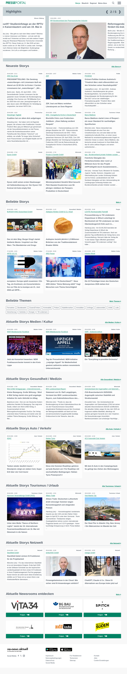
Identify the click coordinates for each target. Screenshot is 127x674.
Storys (77, 3)
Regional (93, 3)
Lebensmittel (106, 311)
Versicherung (27, 315)
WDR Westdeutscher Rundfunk (18, 335)
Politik (40, 78)
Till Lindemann (60, 315)
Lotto (17, 315)
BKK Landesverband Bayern (56, 392)
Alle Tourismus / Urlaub (111, 492)
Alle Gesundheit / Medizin (111, 383)
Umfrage (95, 311)
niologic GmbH (90, 558)
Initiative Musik (90, 257)
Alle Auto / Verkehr (113, 435)
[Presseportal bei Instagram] (23, 662)
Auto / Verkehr (38, 442)
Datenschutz (50, 667)
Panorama (78, 116)
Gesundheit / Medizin (114, 18)
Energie (48, 315)
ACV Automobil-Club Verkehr (95, 445)
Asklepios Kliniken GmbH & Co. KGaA (59, 215)
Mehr (118, 206)
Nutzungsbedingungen (54, 664)
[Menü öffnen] (119, 3)
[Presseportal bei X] (20, 662)
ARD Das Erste (12, 80)
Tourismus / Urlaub (114, 116)
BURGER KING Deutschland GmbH (20, 215)
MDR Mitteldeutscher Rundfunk (57, 335)
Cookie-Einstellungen (101, 667)
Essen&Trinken (36, 311)
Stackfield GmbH (13, 558)
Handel (40, 156)
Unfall (9, 315)
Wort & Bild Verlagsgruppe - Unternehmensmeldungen (26, 392)
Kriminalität (49, 311)
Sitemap (73, 667)
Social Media (50, 669)
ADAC (9, 445)
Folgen (24, 620)
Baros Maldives (90, 119)
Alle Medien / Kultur (113, 326)
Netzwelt (39, 556)
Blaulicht (85, 3)
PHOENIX (88, 80)
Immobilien (84, 311)
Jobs (95, 664)
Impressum (49, 662)
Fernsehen (11, 311)
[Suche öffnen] (113, 3)
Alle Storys (116, 71)
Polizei (59, 311)
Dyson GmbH (12, 159)
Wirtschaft (78, 156)
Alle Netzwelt (115, 549)
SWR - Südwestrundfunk (93, 335)
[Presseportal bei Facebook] (18, 662)
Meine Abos (102, 3)
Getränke (38, 315)
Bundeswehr (23, 311)
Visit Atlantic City (91, 502)
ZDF (47, 80)
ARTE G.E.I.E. (12, 257)
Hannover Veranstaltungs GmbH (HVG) (21, 502)
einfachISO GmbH (52, 558)
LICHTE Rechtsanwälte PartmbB (96, 215)
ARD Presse (50, 257)
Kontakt (96, 662)
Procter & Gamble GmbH (55, 159)
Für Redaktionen (75, 662)
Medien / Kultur (76, 78)
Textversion (74, 664)
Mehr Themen (115, 304)
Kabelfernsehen (71, 311)
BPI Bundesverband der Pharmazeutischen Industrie (26, 20)
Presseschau (38, 116)
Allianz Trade (51, 502)
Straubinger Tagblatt (14, 119)
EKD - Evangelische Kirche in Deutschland (61, 119)
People (118, 213)
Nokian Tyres (51, 445)
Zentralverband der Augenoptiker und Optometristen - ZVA (105, 392)
